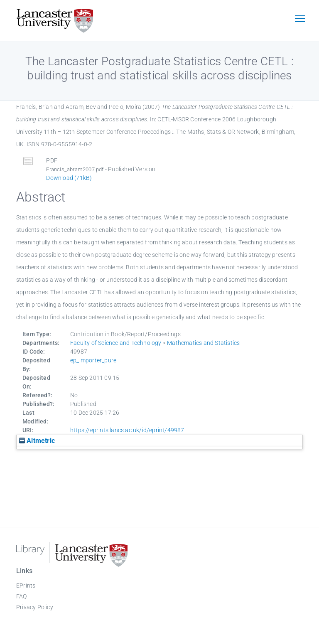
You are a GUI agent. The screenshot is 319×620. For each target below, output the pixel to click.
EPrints (25, 585)
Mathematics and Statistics (203, 343)
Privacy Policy (34, 607)
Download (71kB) (69, 178)
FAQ (21, 596)
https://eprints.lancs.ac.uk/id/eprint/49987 (127, 430)
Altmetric (37, 441)
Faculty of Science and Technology (116, 343)
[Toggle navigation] (300, 19)
